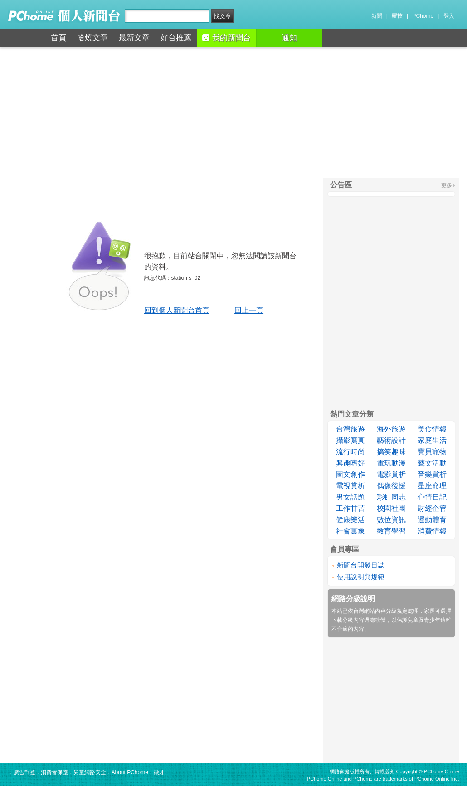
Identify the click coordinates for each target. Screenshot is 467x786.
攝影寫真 (350, 440)
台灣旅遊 (350, 429)
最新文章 (134, 38)
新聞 (376, 16)
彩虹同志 (391, 497)
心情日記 (432, 497)
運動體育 (432, 520)
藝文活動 (432, 463)
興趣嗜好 (350, 463)
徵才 (159, 772)
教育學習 (391, 531)
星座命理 (432, 486)
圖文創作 (350, 474)
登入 (448, 16)
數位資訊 (391, 520)
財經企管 (432, 508)
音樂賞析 (432, 474)
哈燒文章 (92, 38)
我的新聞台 (226, 38)
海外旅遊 (391, 429)
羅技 (397, 16)
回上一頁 (248, 310)
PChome (422, 16)
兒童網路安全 (89, 772)
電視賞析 (350, 486)
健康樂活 (350, 520)
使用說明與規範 (360, 577)
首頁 (58, 38)
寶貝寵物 (432, 452)
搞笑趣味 (391, 452)
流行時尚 (350, 452)
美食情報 (432, 429)
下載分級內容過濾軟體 (358, 620)
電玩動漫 (391, 463)
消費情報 (432, 531)
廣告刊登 (24, 772)
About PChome (130, 772)
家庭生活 (432, 440)
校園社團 (391, 508)
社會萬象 (350, 531)
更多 (446, 185)
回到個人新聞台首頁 (176, 310)
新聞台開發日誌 (360, 565)
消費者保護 (54, 772)
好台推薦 (176, 38)
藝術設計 (391, 440)
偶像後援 (391, 486)
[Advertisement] (233, 112)
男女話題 (350, 497)
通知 (289, 38)
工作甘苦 (350, 508)
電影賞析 (391, 474)
